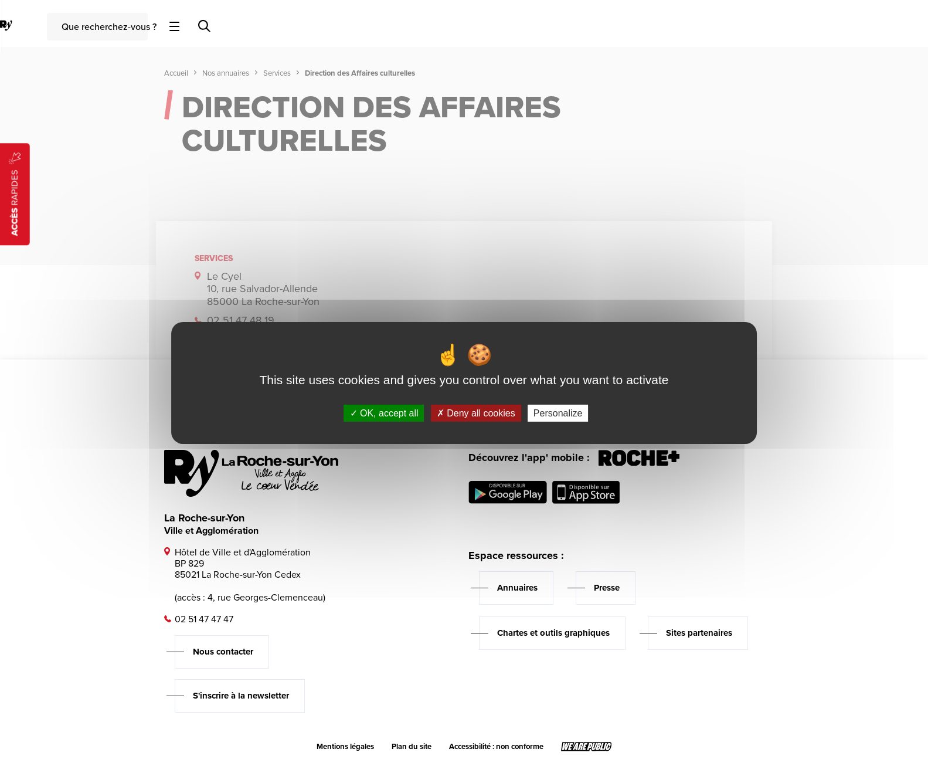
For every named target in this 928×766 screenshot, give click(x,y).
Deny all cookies (476, 413)
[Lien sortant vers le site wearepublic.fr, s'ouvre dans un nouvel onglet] (586, 746)
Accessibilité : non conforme (496, 746)
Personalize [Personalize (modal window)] (558, 413)
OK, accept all (384, 413)
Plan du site (411, 746)
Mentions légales (345, 746)
